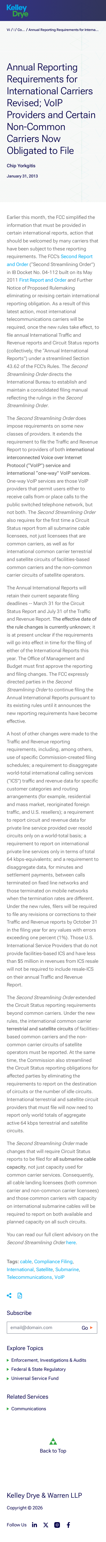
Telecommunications (29, 1277)
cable (26, 1261)
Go (85, 1328)
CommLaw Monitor (21, 30)
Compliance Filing (53, 1261)
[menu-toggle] (97, 7)
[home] (17, 11)
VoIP (59, 1277)
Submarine (67, 1269)
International (20, 1269)
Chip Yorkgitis (21, 165)
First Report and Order (42, 280)
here (71, 1242)
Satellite (44, 1269)
